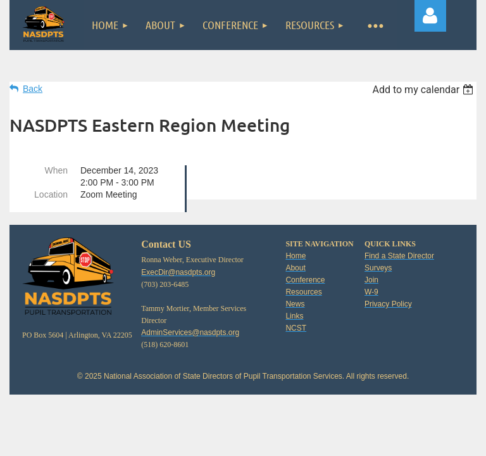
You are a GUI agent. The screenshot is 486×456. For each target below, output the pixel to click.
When (56, 170)
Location (51, 194)
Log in (430, 16)
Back (32, 89)
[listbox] (424, 90)
